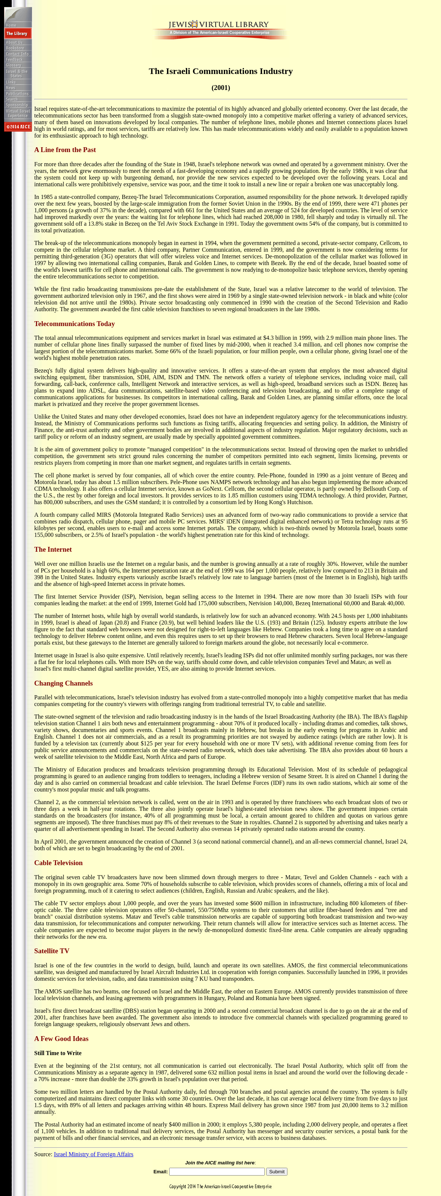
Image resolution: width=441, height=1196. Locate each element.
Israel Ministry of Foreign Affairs (93, 1154)
